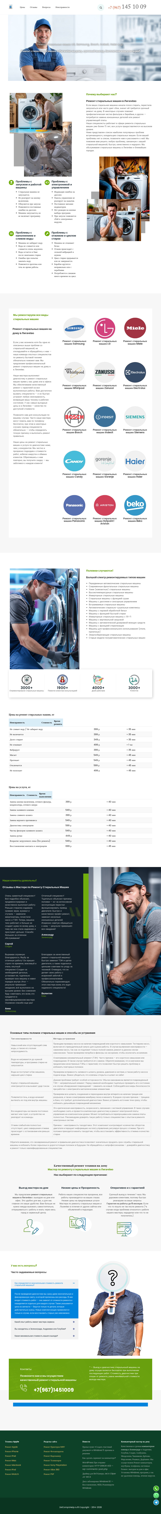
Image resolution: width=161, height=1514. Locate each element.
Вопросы (46, 7)
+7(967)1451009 (54, 1380)
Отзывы (33, 7)
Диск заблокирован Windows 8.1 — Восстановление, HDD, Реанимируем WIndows (98, 1475)
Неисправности (62, 7)
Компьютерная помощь (16, 1506)
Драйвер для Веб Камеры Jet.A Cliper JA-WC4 (99, 1466)
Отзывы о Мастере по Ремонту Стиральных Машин (36, 878)
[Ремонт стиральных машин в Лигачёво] (10, 6)
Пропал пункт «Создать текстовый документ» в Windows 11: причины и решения (98, 1441)
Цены (22, 7)
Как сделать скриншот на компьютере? (99, 1449)
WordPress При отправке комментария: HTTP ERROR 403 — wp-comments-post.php (97, 1456)
